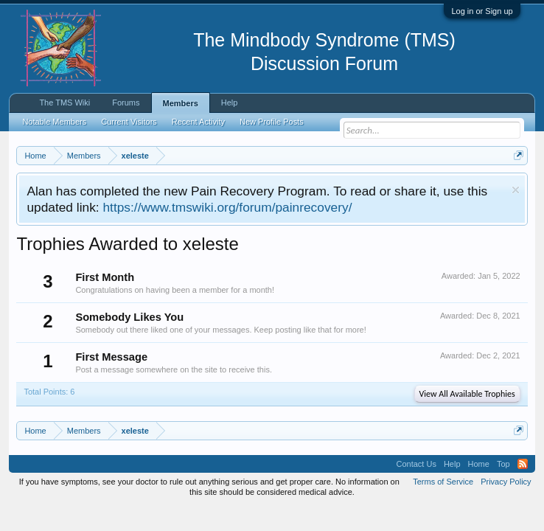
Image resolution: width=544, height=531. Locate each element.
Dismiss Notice (515, 189)
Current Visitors (129, 121)
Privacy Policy (506, 481)
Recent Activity (198, 121)
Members (180, 103)
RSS (522, 464)
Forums (125, 102)
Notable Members (54, 121)
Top (503, 463)
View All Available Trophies (467, 394)
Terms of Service (443, 481)
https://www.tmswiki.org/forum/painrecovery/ (227, 207)
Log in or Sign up (481, 11)
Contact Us (416, 463)
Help (229, 102)
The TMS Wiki (64, 102)
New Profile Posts (272, 121)
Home (478, 463)
